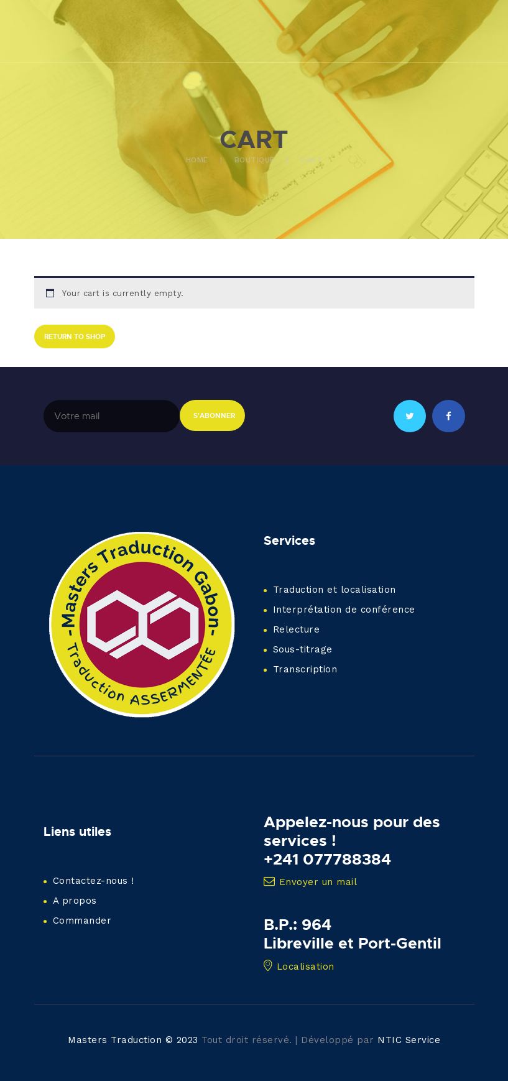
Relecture (296, 629)
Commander (82, 920)
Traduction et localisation (334, 589)
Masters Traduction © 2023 (133, 1040)
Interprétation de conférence (344, 609)
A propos (75, 900)
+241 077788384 (327, 859)
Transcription (305, 669)
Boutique (254, 159)
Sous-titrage (303, 649)
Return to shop (74, 336)
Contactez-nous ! (93, 880)
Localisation (299, 966)
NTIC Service (408, 1040)
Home (197, 159)
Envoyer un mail (311, 882)
